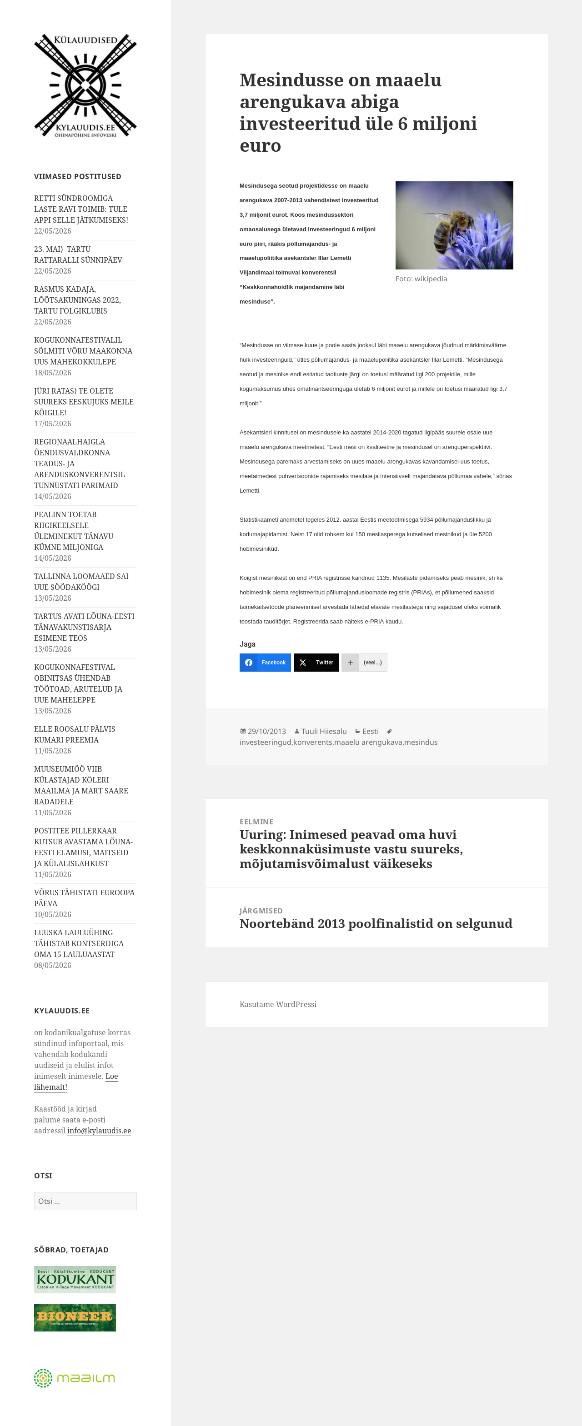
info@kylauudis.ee (99, 1131)
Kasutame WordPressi (278, 1004)
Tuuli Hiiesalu (324, 731)
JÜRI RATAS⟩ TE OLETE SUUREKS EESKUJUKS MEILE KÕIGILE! (84, 402)
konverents (312, 742)
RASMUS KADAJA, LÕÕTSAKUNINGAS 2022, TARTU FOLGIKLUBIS (77, 300)
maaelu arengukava (368, 742)
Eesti (370, 731)
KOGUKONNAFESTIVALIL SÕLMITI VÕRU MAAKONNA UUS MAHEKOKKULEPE (83, 351)
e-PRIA (374, 621)
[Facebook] (265, 662)
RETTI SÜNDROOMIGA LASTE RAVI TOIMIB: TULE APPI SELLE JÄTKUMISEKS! (81, 209)
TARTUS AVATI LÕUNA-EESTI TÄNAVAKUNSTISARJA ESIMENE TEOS (84, 627)
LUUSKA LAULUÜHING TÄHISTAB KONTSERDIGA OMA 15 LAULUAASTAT (79, 943)
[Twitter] (316, 662)
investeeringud (265, 742)
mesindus (421, 742)
